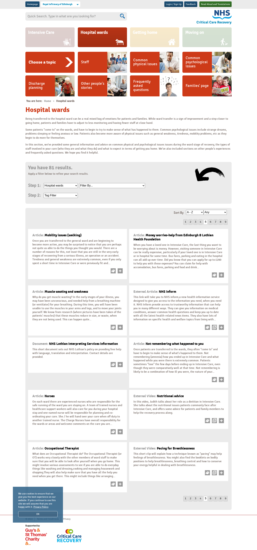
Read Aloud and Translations (215, 4)
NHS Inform (154, 292)
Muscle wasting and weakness (60, 292)
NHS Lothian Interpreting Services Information (75, 344)
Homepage (32, 4)
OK (37, 514)
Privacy (66, 519)
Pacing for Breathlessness (164, 448)
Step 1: (34, 185)
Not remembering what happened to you (168, 344)
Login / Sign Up (174, 4)
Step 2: (34, 195)
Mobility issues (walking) (57, 235)
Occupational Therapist (55, 448)
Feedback (191, 4)
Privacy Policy (40, 506)
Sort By (178, 213)
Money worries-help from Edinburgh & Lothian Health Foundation (173, 237)
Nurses (43, 396)
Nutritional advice (158, 396)
